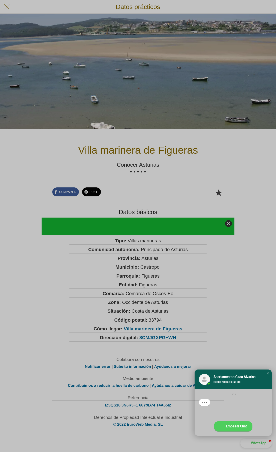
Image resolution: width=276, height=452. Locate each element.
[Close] (228, 223)
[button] (268, 373)
